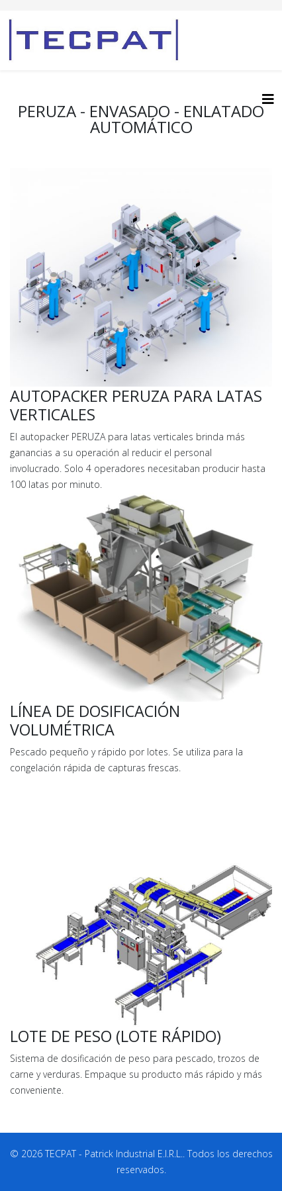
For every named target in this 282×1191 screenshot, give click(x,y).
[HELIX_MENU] (268, 99)
